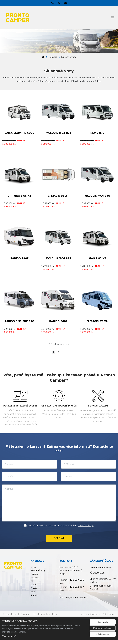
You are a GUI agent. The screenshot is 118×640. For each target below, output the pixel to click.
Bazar (33, 591)
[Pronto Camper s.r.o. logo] (13, 565)
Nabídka (53, 57)
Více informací (9, 636)
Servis (34, 588)
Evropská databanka (105, 614)
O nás (33, 567)
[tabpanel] (59, 41)
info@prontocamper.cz (76, 597)
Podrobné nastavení (102, 628)
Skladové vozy (68, 57)
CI (32, 581)
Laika (33, 584)
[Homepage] (43, 57)
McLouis (35, 577)
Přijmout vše (102, 622)
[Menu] (113, 17)
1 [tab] (59, 49)
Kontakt (35, 595)
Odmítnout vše (102, 634)
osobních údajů (85, 525)
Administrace (9, 614)
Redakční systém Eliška (45, 614)
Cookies (25, 614)
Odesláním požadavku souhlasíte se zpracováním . (61, 525)
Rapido (34, 574)
